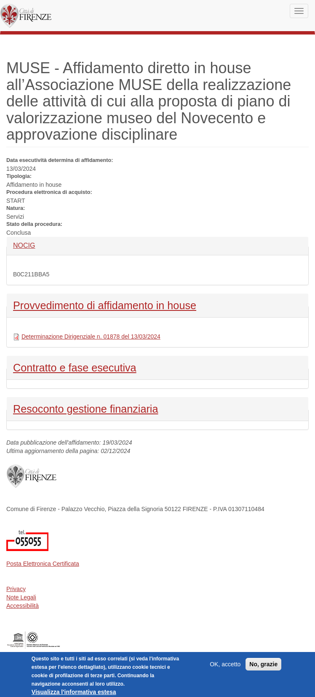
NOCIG (27, 245)
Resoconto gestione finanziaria (85, 408)
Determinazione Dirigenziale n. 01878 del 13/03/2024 (90, 336)
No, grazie (263, 666)
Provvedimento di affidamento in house (104, 304)
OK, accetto (225, 666)
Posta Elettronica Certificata (42, 563)
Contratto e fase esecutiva (74, 367)
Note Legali (21, 597)
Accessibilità (22, 605)
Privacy (16, 589)
